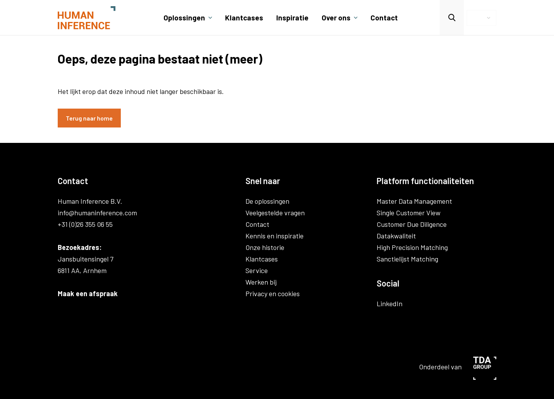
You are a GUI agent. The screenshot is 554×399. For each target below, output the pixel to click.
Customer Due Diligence (412, 224)
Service (256, 270)
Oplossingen (184, 17)
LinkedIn (389, 303)
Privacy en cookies (272, 293)
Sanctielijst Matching (407, 259)
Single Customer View (409, 212)
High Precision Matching (412, 247)
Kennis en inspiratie (274, 235)
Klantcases (244, 17)
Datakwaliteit (396, 235)
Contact (384, 17)
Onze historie (264, 247)
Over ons (336, 17)
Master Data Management (414, 201)
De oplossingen (267, 201)
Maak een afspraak (88, 293)
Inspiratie (292, 17)
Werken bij (261, 282)
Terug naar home (89, 118)
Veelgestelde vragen (275, 212)
